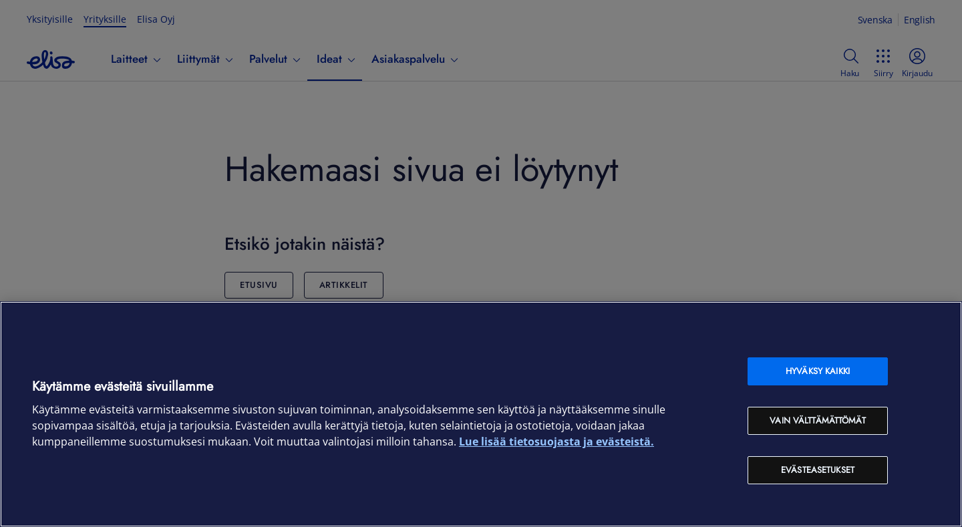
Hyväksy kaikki (818, 371)
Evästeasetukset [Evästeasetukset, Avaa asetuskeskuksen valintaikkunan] (817, 470)
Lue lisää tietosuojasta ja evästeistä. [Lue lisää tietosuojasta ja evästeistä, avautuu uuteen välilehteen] (556, 441)
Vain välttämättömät (817, 420)
